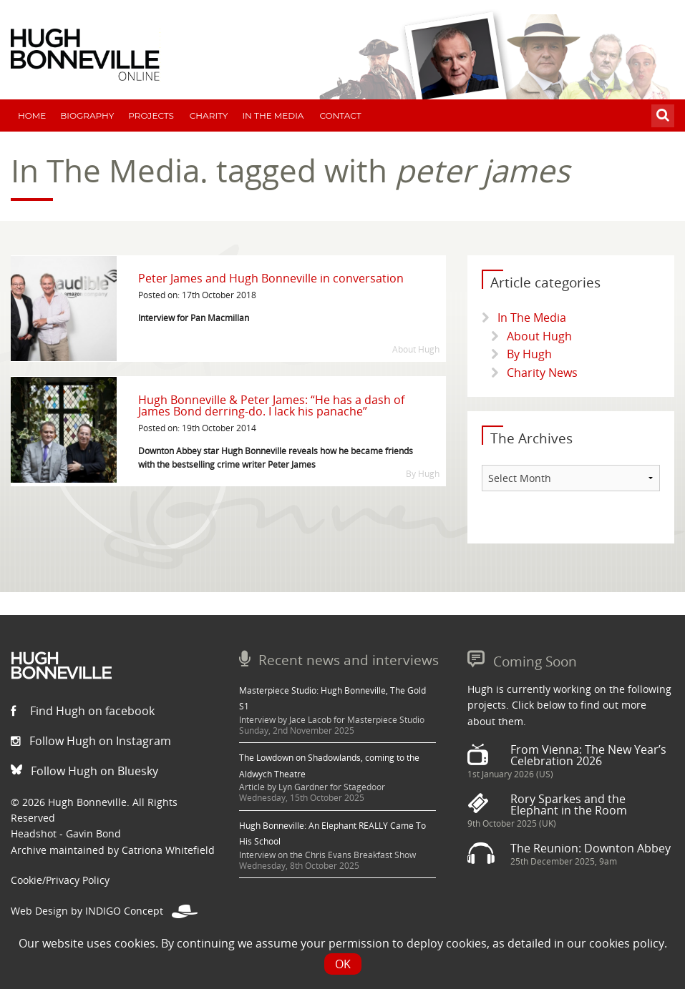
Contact (340, 115)
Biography (87, 115)
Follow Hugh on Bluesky (84, 771)
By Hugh (529, 354)
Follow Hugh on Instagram (91, 741)
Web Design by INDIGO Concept (104, 910)
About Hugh (539, 336)
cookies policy (626, 943)
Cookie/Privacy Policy (60, 880)
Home (32, 115)
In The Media (272, 115)
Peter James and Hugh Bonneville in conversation (271, 278)
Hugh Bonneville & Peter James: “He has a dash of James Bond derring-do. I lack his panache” (271, 405)
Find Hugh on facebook (83, 711)
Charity (209, 115)
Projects (151, 115)
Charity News (542, 372)
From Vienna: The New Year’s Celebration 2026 (588, 755)
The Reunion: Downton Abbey (590, 848)
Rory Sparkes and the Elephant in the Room (568, 804)
